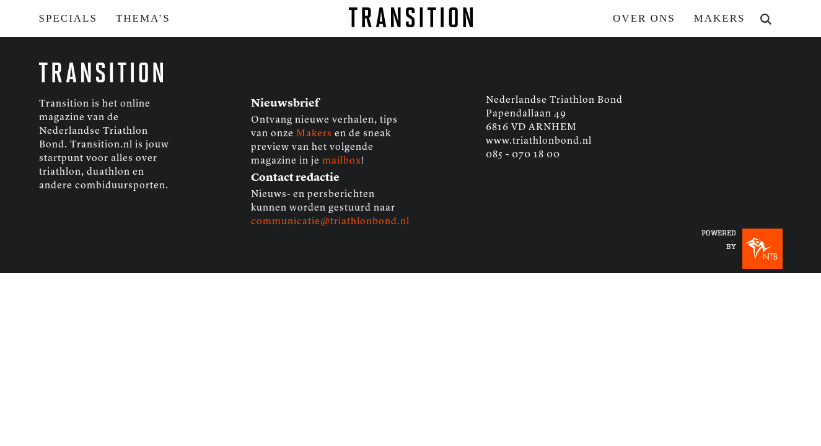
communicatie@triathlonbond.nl (330, 222)
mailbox (341, 161)
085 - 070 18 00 (523, 155)
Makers (719, 18)
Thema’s (143, 18)
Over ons (644, 18)
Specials (68, 18)
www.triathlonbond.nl (539, 141)
